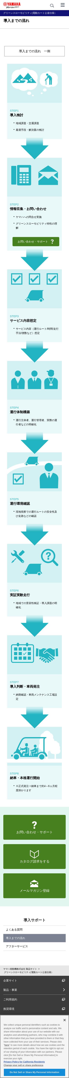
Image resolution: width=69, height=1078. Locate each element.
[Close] (65, 1020)
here (6, 1045)
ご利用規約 (34, 999)
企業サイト (34, 980)
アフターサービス (17, 946)
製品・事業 (10, 989)
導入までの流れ (15, 938)
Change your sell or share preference (23, 1065)
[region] (34, 1046)
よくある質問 (14, 929)
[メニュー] (62, 4)
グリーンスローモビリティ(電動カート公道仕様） (28, 972)
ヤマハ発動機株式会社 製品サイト (20, 969)
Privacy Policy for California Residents (24, 1062)
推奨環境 (34, 1008)
